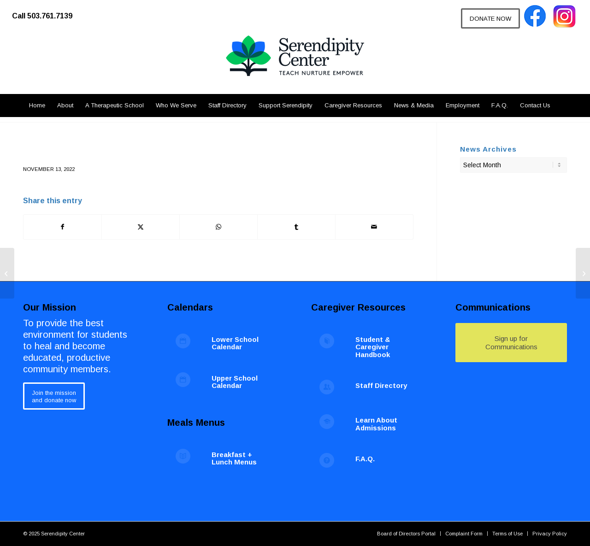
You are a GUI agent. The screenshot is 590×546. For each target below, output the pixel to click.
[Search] (561, 105)
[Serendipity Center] (295, 64)
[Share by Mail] (374, 227)
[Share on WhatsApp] (218, 227)
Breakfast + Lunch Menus (234, 458)
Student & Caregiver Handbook (372, 346)
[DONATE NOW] (490, 18)
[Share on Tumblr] (296, 227)
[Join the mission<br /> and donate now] (54, 396)
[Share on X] (140, 227)
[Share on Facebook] (62, 227)
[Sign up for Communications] (511, 342)
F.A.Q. (365, 459)
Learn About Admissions (376, 424)
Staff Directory (381, 385)
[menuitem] (47, 11)
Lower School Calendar (235, 343)
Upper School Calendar (235, 382)
